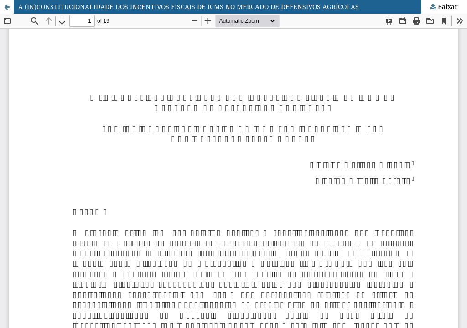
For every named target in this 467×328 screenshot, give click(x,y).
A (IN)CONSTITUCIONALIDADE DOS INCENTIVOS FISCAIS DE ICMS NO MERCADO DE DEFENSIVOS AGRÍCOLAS (188, 6)
